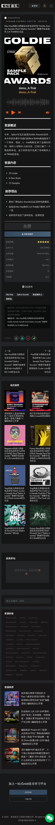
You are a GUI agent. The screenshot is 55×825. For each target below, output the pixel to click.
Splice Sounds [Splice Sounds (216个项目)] (12, 653)
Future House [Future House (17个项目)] (25, 631)
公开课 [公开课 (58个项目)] (35, 661)
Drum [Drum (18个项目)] (23, 622)
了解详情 (28, 799)
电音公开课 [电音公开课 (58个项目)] (11, 666)
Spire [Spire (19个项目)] (36, 648)
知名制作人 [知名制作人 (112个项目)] (11, 670)
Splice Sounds (23, 294)
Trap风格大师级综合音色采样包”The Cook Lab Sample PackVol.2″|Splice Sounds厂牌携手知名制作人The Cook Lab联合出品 (40, 494)
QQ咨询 (27, 286)
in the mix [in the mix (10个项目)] (42, 635)
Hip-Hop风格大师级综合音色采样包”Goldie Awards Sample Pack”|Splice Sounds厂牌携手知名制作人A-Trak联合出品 (27, 321)
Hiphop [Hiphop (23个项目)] (20, 635)
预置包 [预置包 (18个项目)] (9, 675)
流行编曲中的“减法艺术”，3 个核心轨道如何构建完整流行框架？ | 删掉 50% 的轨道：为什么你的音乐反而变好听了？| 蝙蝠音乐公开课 (35, 756)
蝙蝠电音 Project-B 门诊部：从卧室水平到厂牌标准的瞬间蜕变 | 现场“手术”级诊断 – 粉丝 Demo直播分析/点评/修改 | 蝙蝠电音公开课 (35, 736)
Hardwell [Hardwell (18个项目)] (38, 631)
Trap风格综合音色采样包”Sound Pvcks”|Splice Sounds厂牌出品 (14, 530)
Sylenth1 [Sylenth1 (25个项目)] (25, 653)
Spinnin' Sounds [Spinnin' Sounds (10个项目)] (23, 648)
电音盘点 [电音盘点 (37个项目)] (23, 666)
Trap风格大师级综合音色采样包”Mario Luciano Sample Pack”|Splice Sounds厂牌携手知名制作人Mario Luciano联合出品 (14, 494)
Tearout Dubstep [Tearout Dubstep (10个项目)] (39, 653)
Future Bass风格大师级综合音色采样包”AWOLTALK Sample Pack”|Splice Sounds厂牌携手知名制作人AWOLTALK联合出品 (40, 454)
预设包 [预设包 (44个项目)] (19, 675)
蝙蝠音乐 (11, 318)
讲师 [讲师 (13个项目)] (33, 670)
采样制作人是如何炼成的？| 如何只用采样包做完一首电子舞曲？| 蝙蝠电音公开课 (14, 417)
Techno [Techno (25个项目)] (9, 657)
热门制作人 (21, 21)
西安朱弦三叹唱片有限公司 (22, 817)
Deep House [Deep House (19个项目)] (11, 622)
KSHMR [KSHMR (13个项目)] (9, 640)
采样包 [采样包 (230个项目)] (43, 670)
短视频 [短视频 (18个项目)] (23, 670)
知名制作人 (37, 294)
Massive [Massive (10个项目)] (9, 644)
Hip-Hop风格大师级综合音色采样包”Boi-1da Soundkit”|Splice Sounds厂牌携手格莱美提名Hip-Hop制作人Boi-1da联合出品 (14, 363)
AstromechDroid (12, 18)
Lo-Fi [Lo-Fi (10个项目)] (20, 640)
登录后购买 (27, 234)
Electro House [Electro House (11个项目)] (11, 626)
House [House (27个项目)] (31, 635)
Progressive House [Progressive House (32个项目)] (33, 644)
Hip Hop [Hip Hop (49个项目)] (10, 635)
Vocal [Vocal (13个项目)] (9, 661)
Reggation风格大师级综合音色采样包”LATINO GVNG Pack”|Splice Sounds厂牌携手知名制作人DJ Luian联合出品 (14, 453)
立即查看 (28, 792)
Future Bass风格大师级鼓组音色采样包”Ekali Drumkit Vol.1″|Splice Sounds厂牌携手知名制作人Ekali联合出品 (40, 533)
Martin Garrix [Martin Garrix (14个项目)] (31, 640)
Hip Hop (9, 294)
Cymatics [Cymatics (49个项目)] (33, 618)
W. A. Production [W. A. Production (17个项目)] (22, 661)
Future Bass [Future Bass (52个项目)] (11, 631)
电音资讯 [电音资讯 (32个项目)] (35, 666)
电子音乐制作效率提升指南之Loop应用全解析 (40, 414)
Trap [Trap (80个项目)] (29, 657)
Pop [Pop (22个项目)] (19, 644)
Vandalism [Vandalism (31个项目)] (40, 657)
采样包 (9, 299)
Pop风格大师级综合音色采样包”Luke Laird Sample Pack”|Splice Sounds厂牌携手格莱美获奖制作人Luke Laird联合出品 (40, 363)
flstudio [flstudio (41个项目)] (24, 626)
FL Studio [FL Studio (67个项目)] (36, 626)
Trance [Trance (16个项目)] (19, 657)
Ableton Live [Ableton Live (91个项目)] (11, 618)
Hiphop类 (11, 21)
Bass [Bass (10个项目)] (22, 618)
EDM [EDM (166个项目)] (44, 622)
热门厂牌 (31, 21)
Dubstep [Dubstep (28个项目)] (33, 622)
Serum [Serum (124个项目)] (9, 648)
